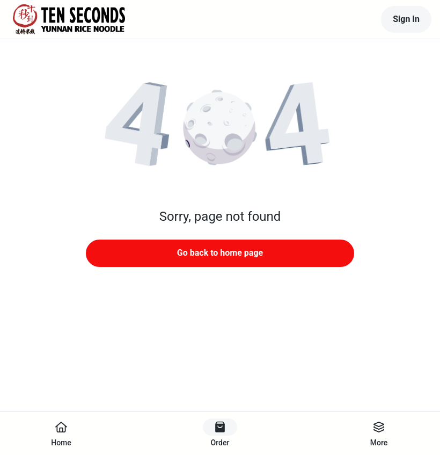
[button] (220, 129)
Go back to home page (220, 253)
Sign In (406, 19)
